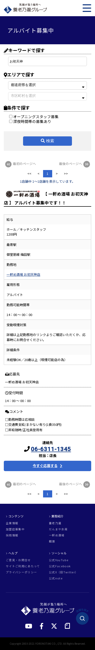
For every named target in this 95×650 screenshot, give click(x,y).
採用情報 (12, 535)
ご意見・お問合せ (18, 560)
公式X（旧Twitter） (63, 572)
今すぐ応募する (45, 465)
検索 (50, 141)
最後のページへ (75, 163)
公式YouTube (58, 560)
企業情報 (12, 523)
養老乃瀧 (55, 523)
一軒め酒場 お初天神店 (23, 274)
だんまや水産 (58, 529)
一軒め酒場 (57, 535)
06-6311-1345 (51, 449)
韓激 (52, 541)
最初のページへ (20, 163)
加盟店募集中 (15, 529)
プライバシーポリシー (21, 572)
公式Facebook (60, 566)
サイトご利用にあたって (23, 566)
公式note (56, 578)
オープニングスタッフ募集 (34, 116)
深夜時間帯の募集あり (30, 121)
